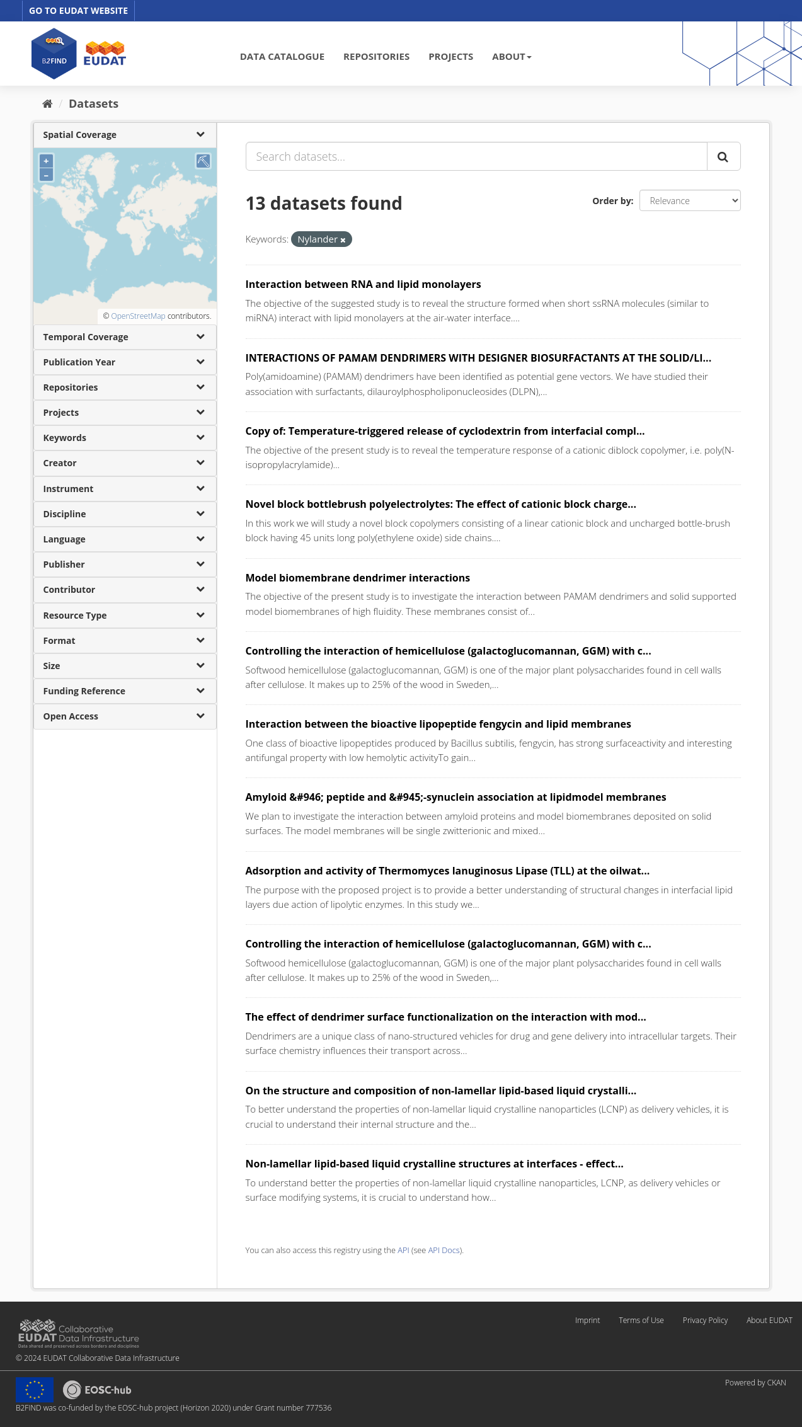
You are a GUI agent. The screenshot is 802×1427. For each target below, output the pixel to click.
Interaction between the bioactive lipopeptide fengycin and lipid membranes (439, 724)
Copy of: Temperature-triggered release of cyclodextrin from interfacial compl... (445, 431)
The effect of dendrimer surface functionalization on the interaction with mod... (446, 1017)
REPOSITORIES (376, 56)
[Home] (47, 103)
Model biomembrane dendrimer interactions (358, 578)
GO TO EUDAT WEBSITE (78, 10)
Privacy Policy (705, 1320)
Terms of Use (641, 1320)
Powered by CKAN (755, 1382)
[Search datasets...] (476, 156)
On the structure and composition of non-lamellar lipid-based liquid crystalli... (441, 1090)
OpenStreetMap (138, 316)
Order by (611, 201)
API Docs (444, 1250)
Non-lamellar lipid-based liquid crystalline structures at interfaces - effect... (435, 1164)
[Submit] (724, 156)
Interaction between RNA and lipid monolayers (363, 284)
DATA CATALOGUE (282, 56)
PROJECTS (450, 56)
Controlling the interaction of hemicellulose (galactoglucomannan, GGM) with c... (448, 651)
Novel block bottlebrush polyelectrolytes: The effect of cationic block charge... (441, 504)
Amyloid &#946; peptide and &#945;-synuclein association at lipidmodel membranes (456, 797)
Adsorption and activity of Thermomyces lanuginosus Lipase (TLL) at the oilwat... (448, 871)
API (403, 1250)
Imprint (587, 1320)
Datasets (93, 103)
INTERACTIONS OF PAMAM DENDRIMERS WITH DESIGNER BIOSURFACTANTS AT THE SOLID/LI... (479, 358)
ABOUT (511, 56)
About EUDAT (770, 1320)
